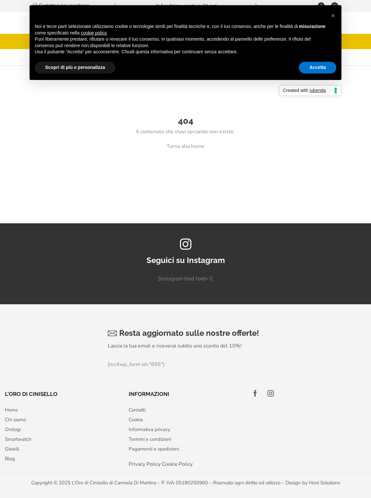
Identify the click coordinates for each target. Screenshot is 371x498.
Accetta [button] (317, 67)
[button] (333, 15)
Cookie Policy (177, 464)
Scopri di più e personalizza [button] (75, 67)
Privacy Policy (144, 464)
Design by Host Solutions (313, 482)
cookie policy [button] (94, 32)
